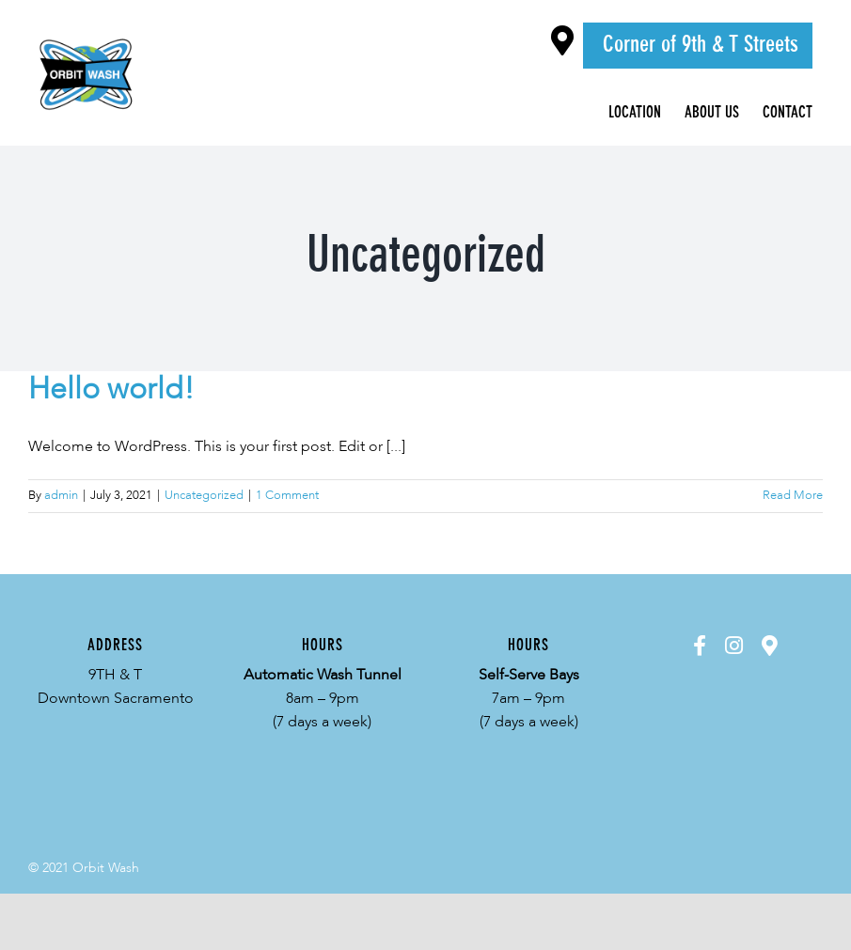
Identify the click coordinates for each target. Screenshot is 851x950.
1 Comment (287, 496)
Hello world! (111, 390)
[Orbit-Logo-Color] (86, 36)
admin (61, 496)
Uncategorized (204, 496)
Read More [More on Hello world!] (793, 496)
